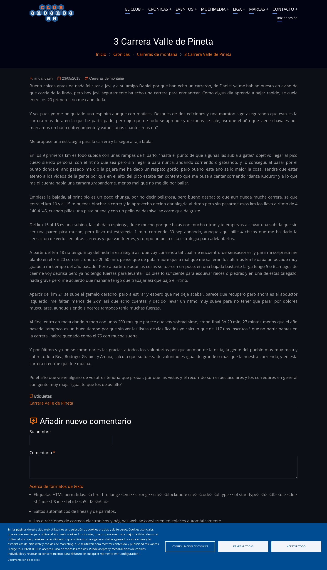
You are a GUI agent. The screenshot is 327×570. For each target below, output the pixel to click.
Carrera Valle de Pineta (51, 403)
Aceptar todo (296, 546)
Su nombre (40, 431)
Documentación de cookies (24, 559)
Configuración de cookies (190, 546)
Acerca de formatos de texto (56, 486)
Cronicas (121, 54)
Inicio (101, 54)
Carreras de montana (157, 54)
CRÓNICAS (158, 9)
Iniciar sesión (287, 18)
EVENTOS (184, 9)
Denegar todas (243, 546)
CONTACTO (283, 9)
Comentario (41, 452)
